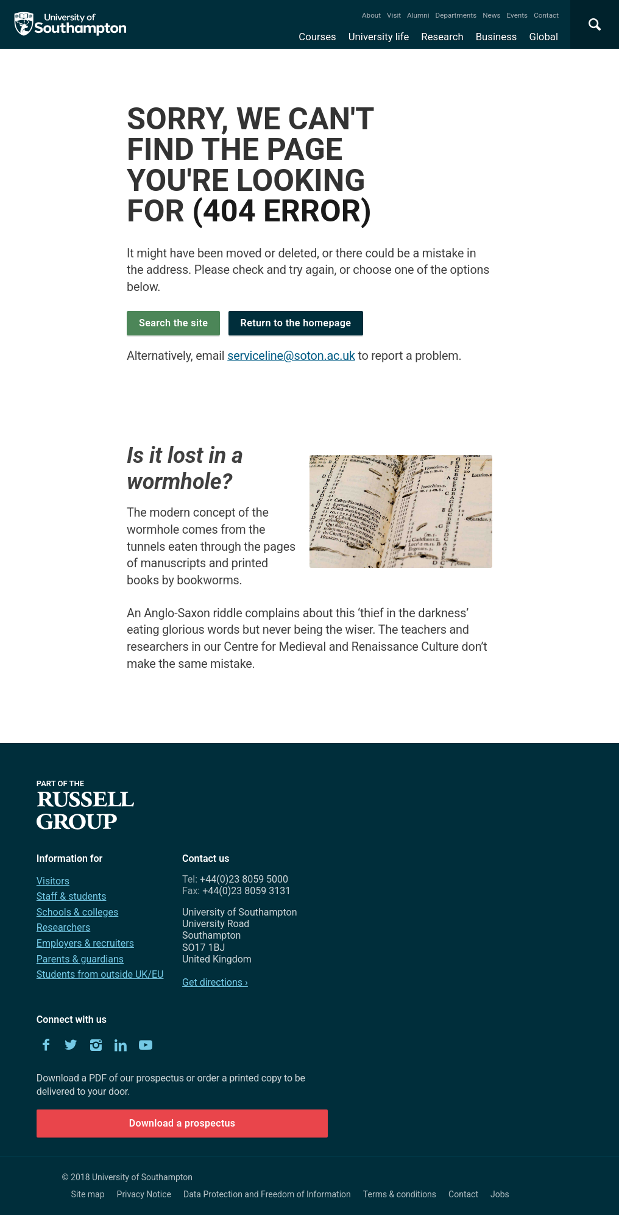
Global (543, 36)
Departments (456, 15)
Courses (317, 36)
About (371, 15)
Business (496, 36)
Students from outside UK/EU (100, 974)
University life (378, 36)
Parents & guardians (80, 959)
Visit (394, 15)
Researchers (63, 927)
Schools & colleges (77, 912)
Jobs (499, 1194)
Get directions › (215, 982)
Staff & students (72, 896)
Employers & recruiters (85, 943)
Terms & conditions (399, 1194)
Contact (546, 15)
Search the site (173, 323)
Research (442, 36)
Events (517, 15)
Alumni (418, 15)
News (491, 15)
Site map (88, 1194)
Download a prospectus (182, 1123)
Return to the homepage (296, 323)
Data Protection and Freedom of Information (267, 1194)
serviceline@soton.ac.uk (291, 356)
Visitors (53, 881)
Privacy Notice (144, 1194)
